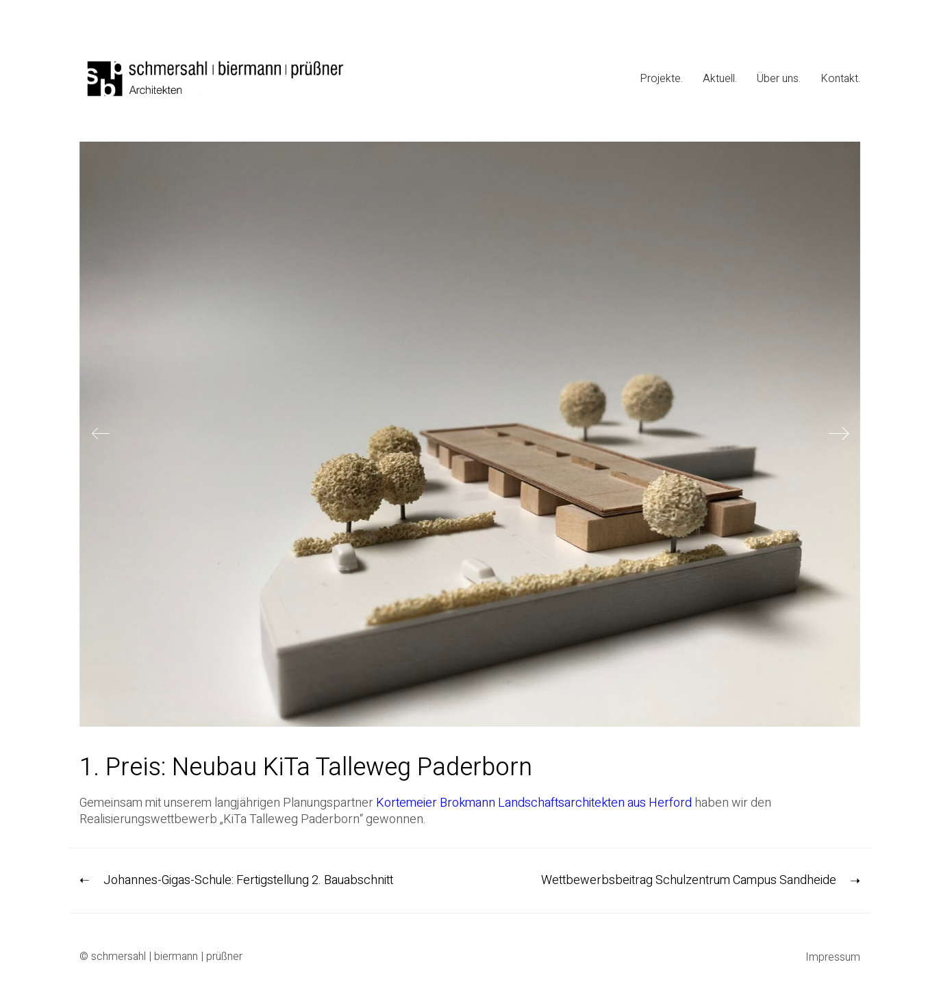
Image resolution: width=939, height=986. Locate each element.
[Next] (839, 434)
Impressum (832, 957)
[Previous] (100, 434)
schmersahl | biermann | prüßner (166, 957)
